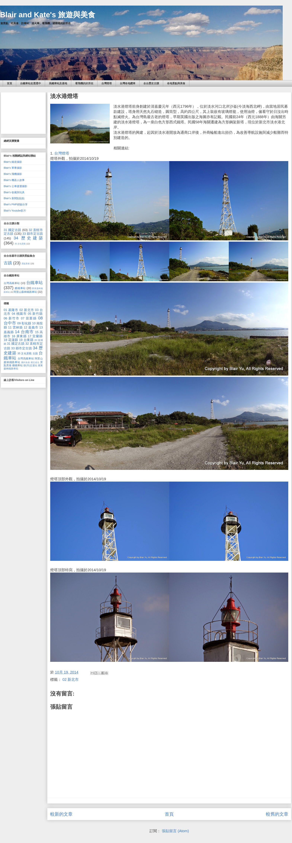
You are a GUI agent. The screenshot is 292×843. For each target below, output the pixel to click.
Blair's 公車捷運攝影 (15, 186)
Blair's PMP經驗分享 (16, 204)
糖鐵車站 (20, 288)
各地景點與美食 (176, 83)
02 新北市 (70, 679)
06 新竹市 (12, 318)
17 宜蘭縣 (35, 336)
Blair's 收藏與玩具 (14, 192)
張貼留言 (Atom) (175, 831)
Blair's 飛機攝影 (13, 173)
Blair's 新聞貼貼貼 (14, 198)
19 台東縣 (26, 340)
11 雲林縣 (15, 327)
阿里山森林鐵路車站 (25, 291)
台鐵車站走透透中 (30, 83)
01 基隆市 (11, 310)
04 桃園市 (19, 313)
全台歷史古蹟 (151, 83)
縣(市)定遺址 (30, 365)
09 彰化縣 (24, 323)
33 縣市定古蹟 (33, 233)
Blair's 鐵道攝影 (13, 161)
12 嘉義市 (31, 327)
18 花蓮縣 (11, 340)
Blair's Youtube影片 (15, 210)
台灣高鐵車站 (12, 283)
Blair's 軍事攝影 (13, 167)
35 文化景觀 (20, 244)
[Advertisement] (23, 112)
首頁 (9, 83)
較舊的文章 (277, 814)
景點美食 (26, 263)
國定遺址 (35, 362)
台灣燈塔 (106, 83)
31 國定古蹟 (12, 230)
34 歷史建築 (28, 238)
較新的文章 (61, 814)
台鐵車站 (34, 282)
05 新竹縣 (35, 313)
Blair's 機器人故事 (14, 180)
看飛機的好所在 (84, 83)
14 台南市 (24, 331)
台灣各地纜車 (127, 83)
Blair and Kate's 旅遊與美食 (47, 15)
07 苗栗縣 (29, 318)
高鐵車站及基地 (58, 83)
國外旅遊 (25, 362)
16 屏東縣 (19, 336)
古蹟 (8, 263)
